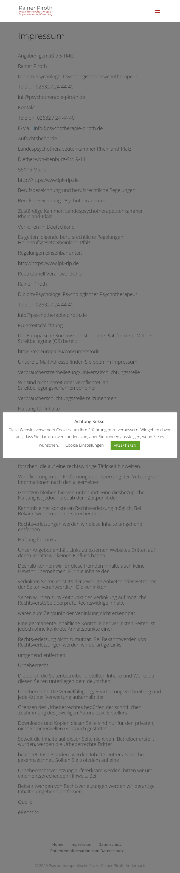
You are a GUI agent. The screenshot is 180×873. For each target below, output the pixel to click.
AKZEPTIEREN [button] (125, 445)
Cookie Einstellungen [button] (84, 445)
